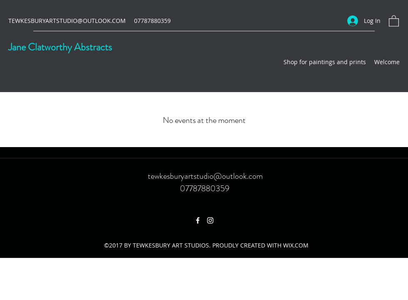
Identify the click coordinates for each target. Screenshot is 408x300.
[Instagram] (210, 220)
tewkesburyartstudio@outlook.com (205, 176)
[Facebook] (198, 220)
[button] (394, 21)
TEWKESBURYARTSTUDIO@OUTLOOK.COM (67, 21)
